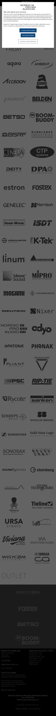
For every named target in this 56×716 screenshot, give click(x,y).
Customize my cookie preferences (28, 41)
